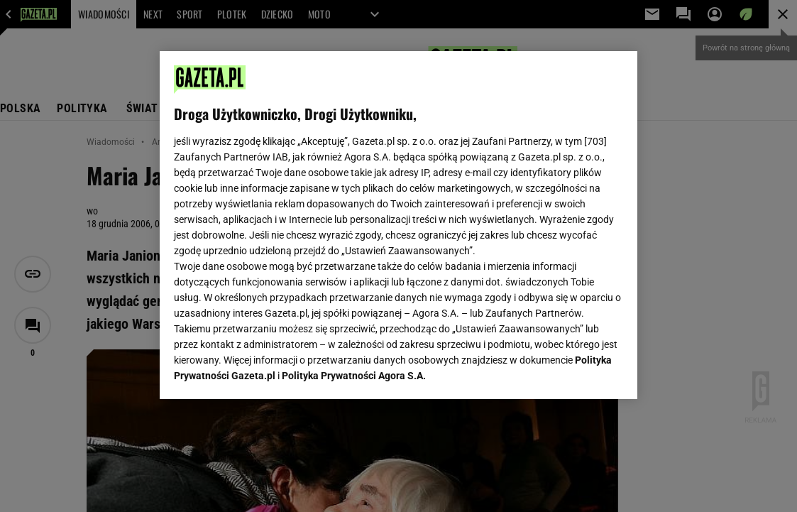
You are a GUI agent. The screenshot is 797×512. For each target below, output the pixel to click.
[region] (399, 225)
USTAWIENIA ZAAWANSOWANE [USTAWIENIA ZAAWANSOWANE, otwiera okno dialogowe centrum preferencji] (266, 370)
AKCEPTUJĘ (575, 371)
